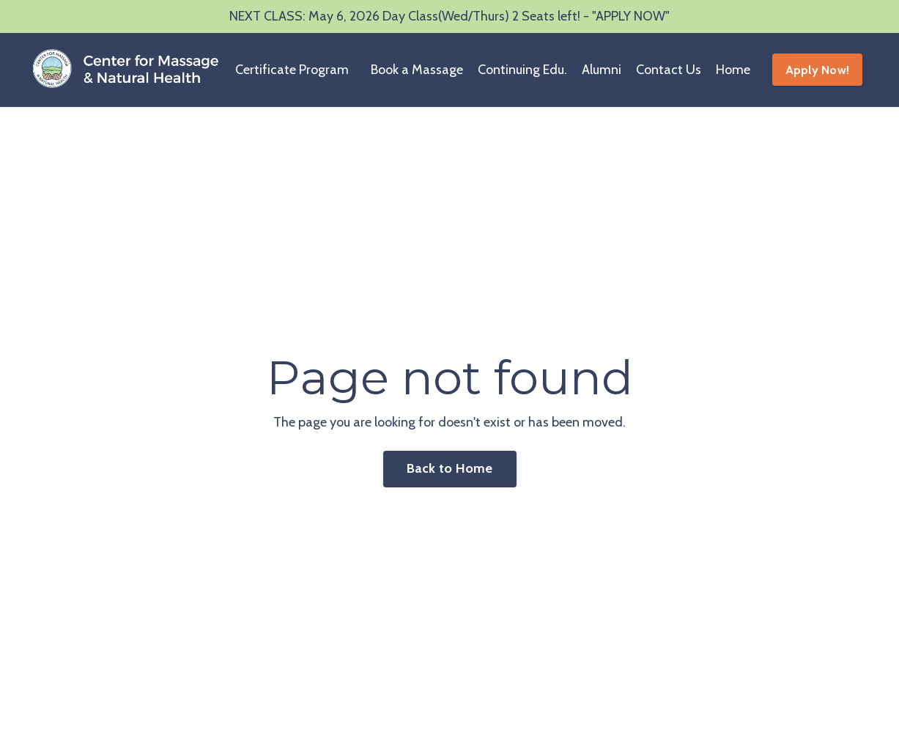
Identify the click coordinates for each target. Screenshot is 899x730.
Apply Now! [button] (817, 69)
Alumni (601, 70)
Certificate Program (292, 70)
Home (733, 70)
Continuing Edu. (522, 70)
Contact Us (668, 70)
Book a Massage (417, 70)
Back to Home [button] (450, 468)
